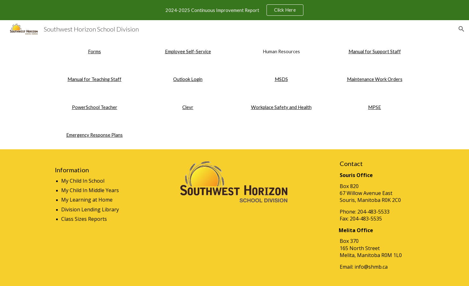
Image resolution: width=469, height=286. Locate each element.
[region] (234, 10)
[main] (94, 51)
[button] (461, 29)
